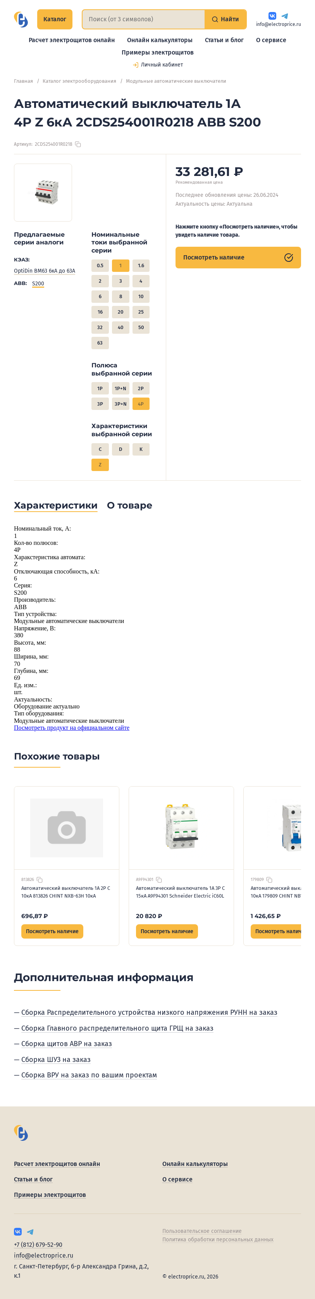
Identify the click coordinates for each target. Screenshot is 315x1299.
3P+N (121, 404)
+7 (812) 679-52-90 (38, 1244)
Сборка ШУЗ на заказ (56, 1059)
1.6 (141, 265)
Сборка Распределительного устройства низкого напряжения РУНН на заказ (149, 1012)
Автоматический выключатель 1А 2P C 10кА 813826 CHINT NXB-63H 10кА (65, 892)
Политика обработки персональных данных (218, 1239)
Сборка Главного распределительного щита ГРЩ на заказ (117, 1028)
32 (100, 327)
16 (100, 312)
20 (120, 312)
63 (100, 343)
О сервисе (271, 40)
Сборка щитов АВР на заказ (66, 1044)
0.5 (100, 265)
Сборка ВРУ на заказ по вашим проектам (89, 1075)
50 (141, 327)
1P (100, 388)
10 (140, 296)
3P (100, 404)
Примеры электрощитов (158, 52)
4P (141, 404)
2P (141, 388)
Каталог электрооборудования (79, 81)
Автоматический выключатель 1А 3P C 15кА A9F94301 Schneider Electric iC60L (180, 892)
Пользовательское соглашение (202, 1231)
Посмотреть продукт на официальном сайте (71, 727)
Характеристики (56, 505)
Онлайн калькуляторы (160, 40)
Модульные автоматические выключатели (176, 81)
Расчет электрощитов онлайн (72, 40)
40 (120, 327)
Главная (23, 81)
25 (141, 312)
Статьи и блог (224, 40)
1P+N (120, 388)
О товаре (129, 505)
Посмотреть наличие (238, 257)
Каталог (54, 19)
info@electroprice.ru (278, 24)
